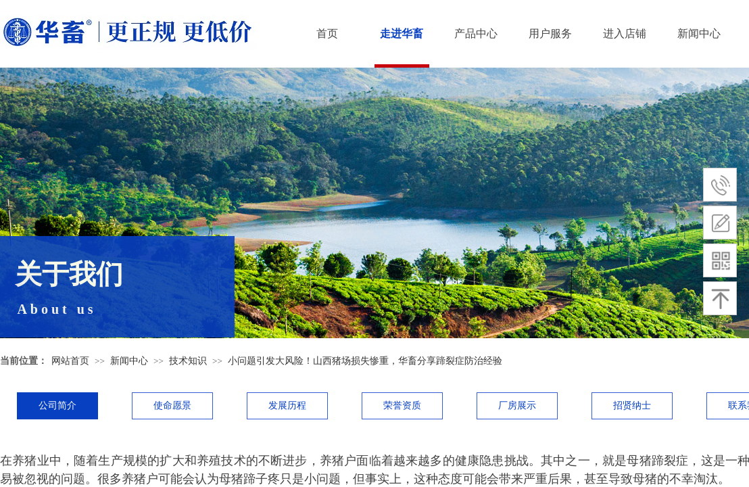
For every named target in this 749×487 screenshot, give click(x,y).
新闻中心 (699, 33)
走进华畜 (401, 33)
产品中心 (476, 33)
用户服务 (550, 33)
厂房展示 (517, 405)
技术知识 (188, 361)
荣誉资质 (402, 405)
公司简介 (57, 405)
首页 (327, 33)
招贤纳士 (632, 405)
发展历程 (287, 405)
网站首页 (70, 361)
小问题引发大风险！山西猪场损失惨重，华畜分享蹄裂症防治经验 (365, 361)
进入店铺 (624, 33)
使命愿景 (172, 405)
